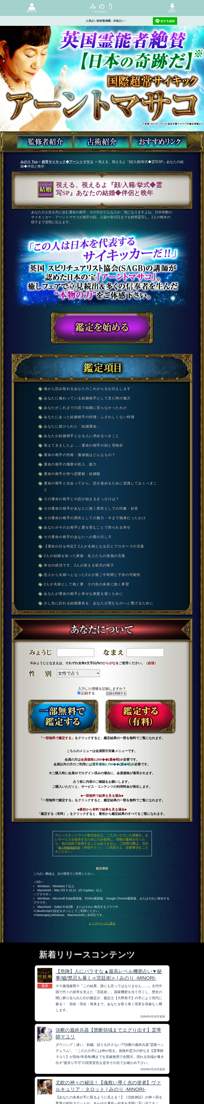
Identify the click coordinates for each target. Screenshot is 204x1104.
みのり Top (29, 162)
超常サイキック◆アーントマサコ (67, 162)
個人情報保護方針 (69, 847)
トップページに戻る (102, 923)
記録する (86, 693)
